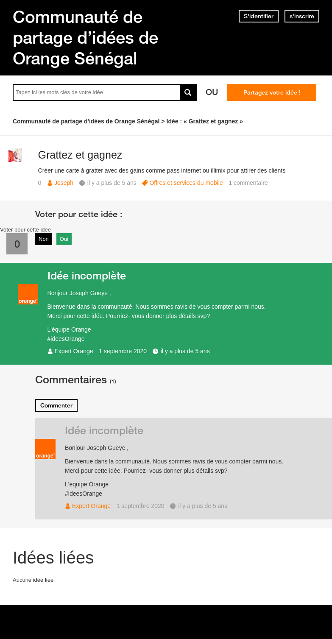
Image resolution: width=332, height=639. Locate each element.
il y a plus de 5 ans (185, 351)
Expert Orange (74, 351)
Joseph (63, 182)
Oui (64, 239)
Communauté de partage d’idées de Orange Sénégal (85, 37)
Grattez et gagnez (80, 155)
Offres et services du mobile (186, 182)
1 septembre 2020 (123, 351)
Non (44, 239)
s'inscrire (302, 16)
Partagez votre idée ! (272, 92)
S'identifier (258, 16)
